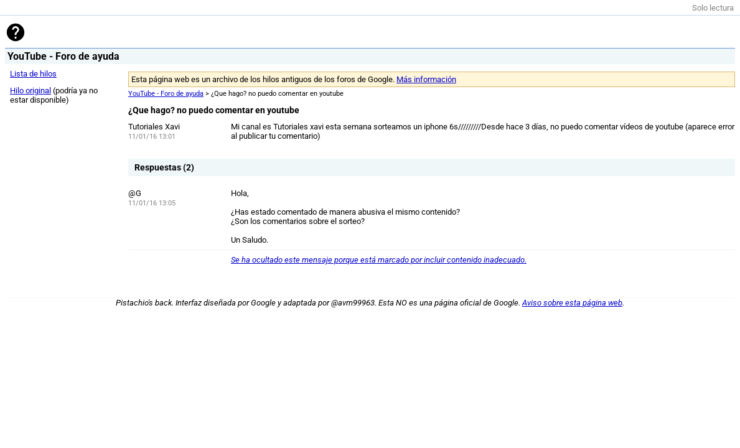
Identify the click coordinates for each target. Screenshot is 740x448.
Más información (426, 79)
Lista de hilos (33, 73)
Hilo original (30, 90)
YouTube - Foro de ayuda (166, 94)
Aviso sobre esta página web (572, 302)
